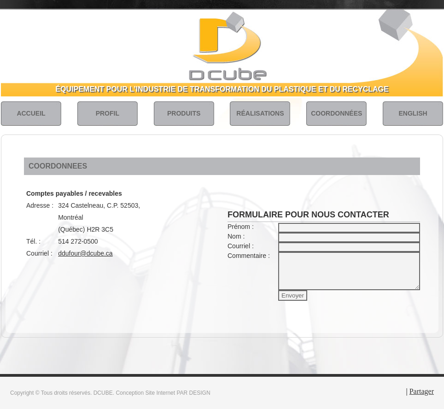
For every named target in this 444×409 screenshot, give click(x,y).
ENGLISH (412, 113)
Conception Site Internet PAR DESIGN (163, 393)
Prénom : (241, 226)
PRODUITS (183, 113)
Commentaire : (249, 255)
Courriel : (241, 246)
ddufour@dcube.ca (85, 253)
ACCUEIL (31, 113)
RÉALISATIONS (260, 113)
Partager (421, 391)
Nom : (236, 236)
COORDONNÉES (336, 113)
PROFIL (107, 113)
